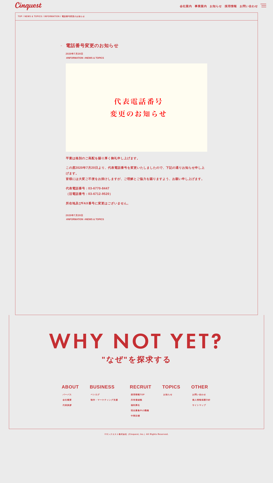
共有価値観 (137, 440)
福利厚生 (136, 445)
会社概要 (63, 440)
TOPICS (173, 428)
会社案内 (186, 7)
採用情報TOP (139, 435)
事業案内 (201, 7)
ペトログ (91, 435)
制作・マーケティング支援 (102, 440)
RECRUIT (141, 428)
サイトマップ (201, 445)
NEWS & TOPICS (103, 76)
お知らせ (216, 7)
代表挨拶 (63, 445)
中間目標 (136, 456)
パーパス (63, 435)
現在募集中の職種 (141, 451)
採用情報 (231, 7)
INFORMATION (81, 76)
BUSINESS (97, 428)
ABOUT (65, 428)
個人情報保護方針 (204, 440)
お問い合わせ (249, 7)
